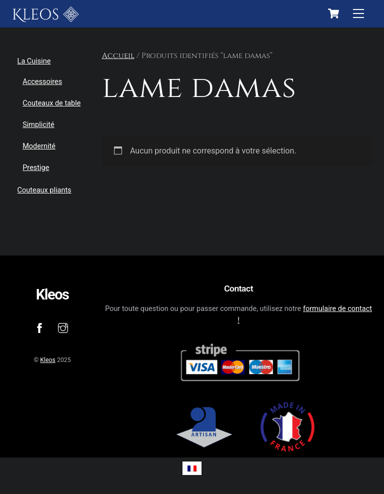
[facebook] (40, 327)
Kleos (48, 360)
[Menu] (358, 14)
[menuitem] (192, 468)
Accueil (118, 56)
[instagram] (63, 327)
